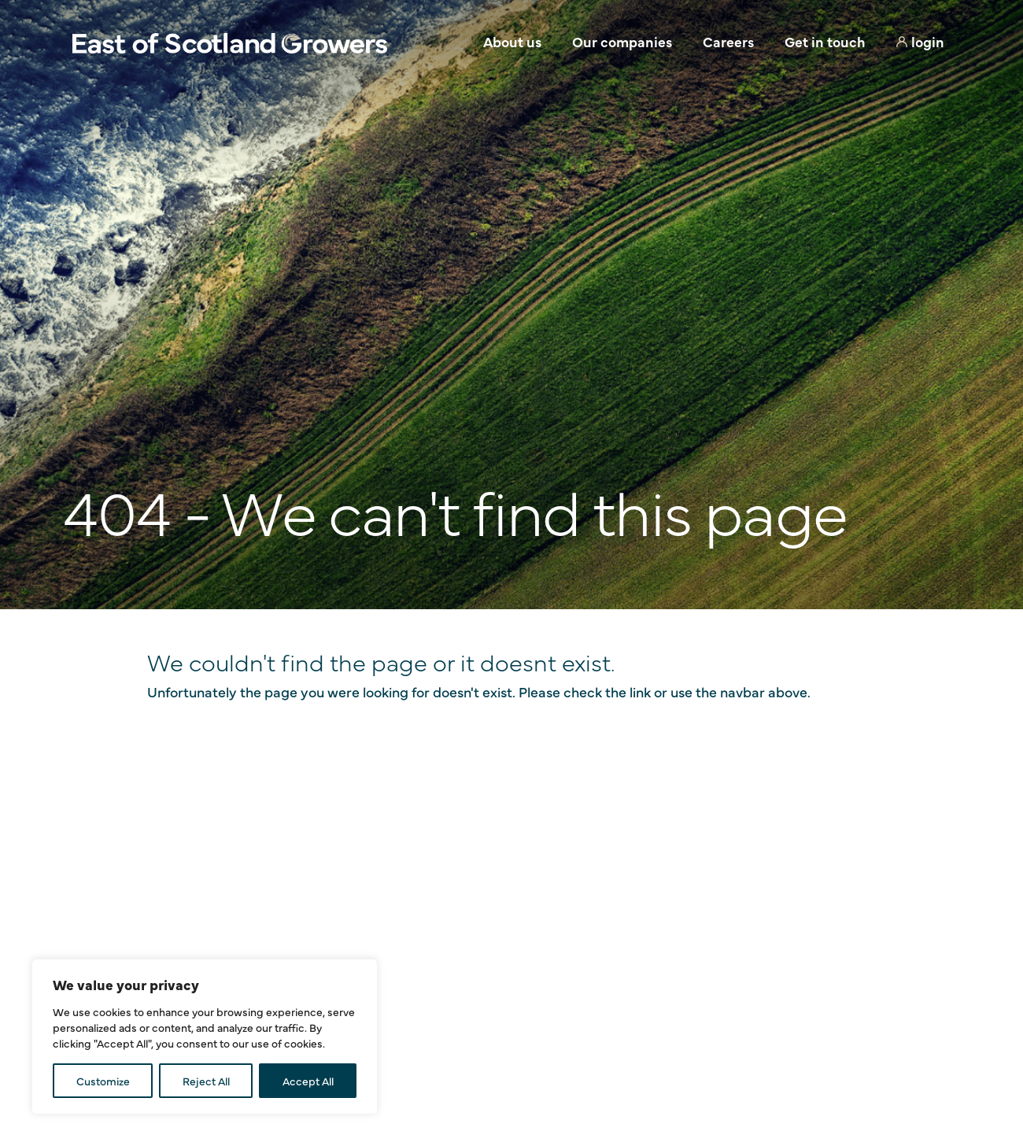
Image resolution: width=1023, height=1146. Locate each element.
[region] (204, 1037)
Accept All (308, 1081)
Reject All (206, 1081)
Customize (103, 1081)
